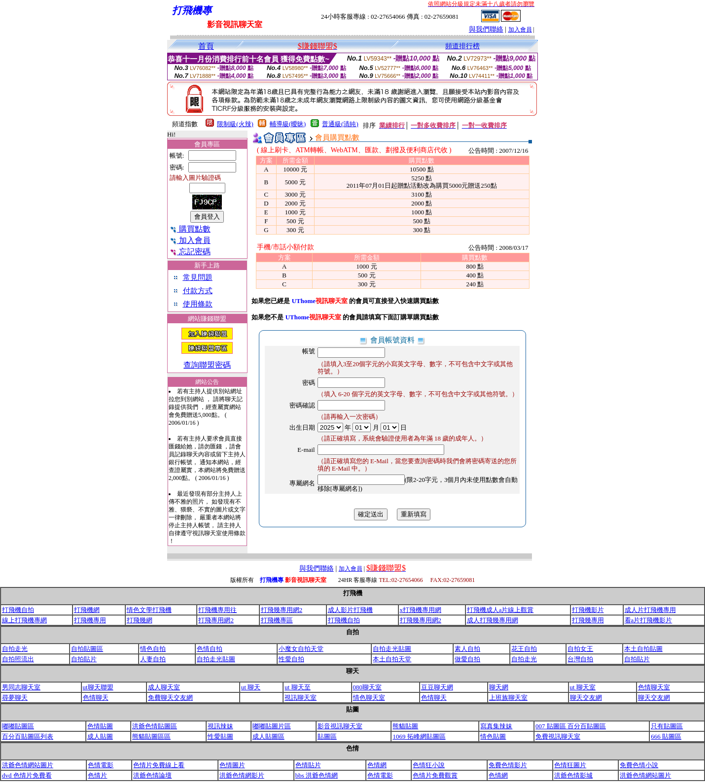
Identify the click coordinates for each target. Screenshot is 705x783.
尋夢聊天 (15, 697)
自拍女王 (580, 648)
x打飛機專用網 (421, 609)
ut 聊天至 (297, 687)
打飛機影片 (588, 609)
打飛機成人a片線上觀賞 (500, 609)
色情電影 (100, 765)
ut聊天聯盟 (98, 687)
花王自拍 (524, 648)
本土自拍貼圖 (643, 648)
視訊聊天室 (300, 697)
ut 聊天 (250, 687)
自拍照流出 (18, 659)
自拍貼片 (84, 659)
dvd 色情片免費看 (27, 775)
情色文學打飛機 (149, 609)
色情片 (97, 775)
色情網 (377, 765)
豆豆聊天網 (437, 687)
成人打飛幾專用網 (492, 620)
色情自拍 (209, 648)
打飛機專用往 (217, 609)
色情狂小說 (429, 765)
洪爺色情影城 (573, 775)
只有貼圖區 (667, 726)
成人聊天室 (164, 687)
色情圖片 (232, 765)
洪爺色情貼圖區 (154, 726)
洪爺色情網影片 (241, 775)
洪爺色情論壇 (152, 775)
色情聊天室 (654, 687)
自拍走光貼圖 (392, 648)
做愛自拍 (467, 659)
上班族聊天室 (508, 697)
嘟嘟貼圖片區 (271, 726)
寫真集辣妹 (496, 726)
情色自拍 (153, 648)
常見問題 (197, 277)
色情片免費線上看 (158, 765)
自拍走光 (15, 648)
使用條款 (197, 304)
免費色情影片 (508, 765)
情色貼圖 (493, 736)
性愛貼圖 (220, 736)
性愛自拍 (291, 659)
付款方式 (197, 291)
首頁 (206, 46)
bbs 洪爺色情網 (316, 775)
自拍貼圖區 (87, 648)
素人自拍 (467, 648)
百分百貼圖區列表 (27, 736)
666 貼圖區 (666, 736)
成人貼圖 (100, 736)
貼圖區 (327, 736)
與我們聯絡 (486, 29)
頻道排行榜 (462, 46)
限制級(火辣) (235, 124)
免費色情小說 (639, 765)
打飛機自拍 (18, 609)
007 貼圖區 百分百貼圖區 (570, 726)
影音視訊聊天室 (339, 726)
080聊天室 (367, 687)
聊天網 (498, 687)
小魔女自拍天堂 (301, 648)
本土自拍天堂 (392, 659)
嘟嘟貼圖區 (18, 726)
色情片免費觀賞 (435, 775)
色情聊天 (95, 697)
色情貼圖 (100, 726)
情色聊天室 (369, 697)
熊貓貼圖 (405, 726)
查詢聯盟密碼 (207, 365)
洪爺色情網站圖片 (27, 765)
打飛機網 (87, 609)
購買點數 (190, 229)
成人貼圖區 (268, 736)
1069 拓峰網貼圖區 (418, 736)
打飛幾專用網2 (282, 609)
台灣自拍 (580, 659)
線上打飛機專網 (24, 620)
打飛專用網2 (216, 620)
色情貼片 (308, 765)
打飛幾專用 (588, 620)
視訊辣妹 (220, 726)
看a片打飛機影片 (648, 620)
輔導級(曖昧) (288, 124)
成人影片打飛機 (350, 609)
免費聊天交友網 (170, 697)
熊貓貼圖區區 (151, 736)
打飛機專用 (90, 620)
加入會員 (520, 29)
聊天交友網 (586, 697)
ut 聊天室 (583, 687)
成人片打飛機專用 (650, 609)
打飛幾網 (139, 620)
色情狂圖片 (570, 765)
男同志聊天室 (21, 687)
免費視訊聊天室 (557, 736)
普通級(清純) (340, 124)
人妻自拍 (153, 659)
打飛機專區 (277, 620)
